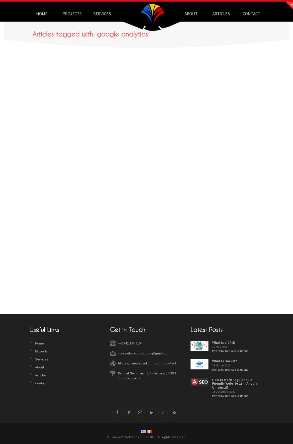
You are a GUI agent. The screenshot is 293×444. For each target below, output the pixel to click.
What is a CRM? (223, 342)
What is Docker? (224, 361)
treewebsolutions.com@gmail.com (144, 353)
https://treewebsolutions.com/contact (147, 363)
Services (41, 359)
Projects (41, 351)
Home (39, 343)
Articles (41, 375)
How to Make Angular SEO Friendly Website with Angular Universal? (235, 383)
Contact (41, 383)
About (39, 367)
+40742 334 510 (129, 343)
